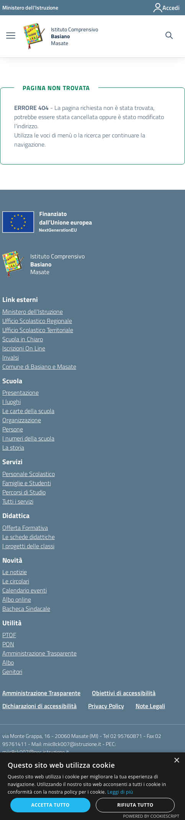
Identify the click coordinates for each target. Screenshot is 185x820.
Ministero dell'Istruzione (32, 311)
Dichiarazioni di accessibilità (39, 705)
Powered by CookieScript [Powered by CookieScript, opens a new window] (151, 816)
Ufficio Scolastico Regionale (37, 320)
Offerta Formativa (25, 527)
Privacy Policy (106, 705)
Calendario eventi (24, 590)
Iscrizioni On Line (23, 348)
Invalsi (10, 357)
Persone (12, 429)
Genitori (12, 671)
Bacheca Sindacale (26, 608)
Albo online (16, 599)
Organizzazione (21, 420)
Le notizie (14, 571)
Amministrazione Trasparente (39, 653)
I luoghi (11, 401)
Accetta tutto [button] (50, 805)
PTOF (9, 634)
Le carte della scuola (28, 410)
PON (8, 644)
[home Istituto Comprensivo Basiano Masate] (60, 36)
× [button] (176, 761)
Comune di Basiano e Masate (39, 366)
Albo (8, 662)
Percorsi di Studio (24, 492)
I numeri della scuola (28, 438)
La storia (13, 447)
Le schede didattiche (28, 536)
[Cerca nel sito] (169, 36)
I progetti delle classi (28, 545)
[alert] (92, 786)
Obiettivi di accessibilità (124, 692)
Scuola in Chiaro (22, 339)
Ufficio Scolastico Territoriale (37, 329)
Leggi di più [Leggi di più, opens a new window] (120, 792)
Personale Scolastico (28, 473)
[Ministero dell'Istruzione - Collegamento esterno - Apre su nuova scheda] (30, 7)
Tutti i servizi (17, 501)
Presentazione (20, 392)
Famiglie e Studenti (26, 482)
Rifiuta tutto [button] (135, 805)
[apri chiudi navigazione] (10, 36)
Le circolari (15, 581)
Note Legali (150, 705)
